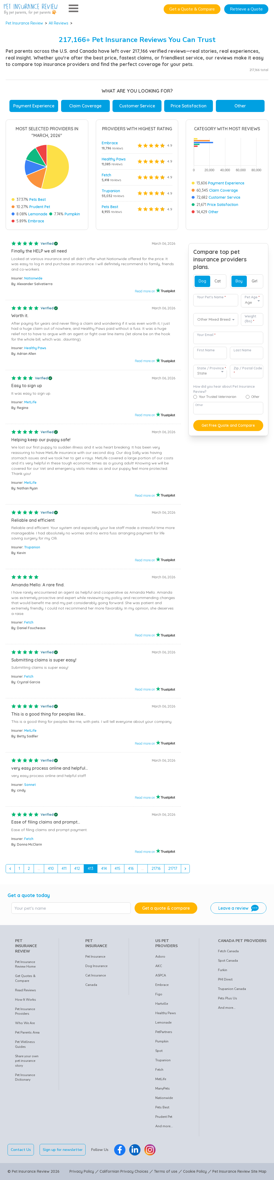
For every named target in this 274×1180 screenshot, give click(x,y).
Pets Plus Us (227, 998)
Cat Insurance (95, 975)
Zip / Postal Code (248, 370)
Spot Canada (228, 960)
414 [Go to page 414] (104, 868)
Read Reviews (25, 990)
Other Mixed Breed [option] (213, 319)
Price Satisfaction (188, 105)
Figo (158, 994)
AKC (158, 966)
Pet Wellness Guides (25, 1044)
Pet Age (252, 297)
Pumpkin (72, 214)
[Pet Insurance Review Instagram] (150, 1150)
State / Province (211, 368)
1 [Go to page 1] (19, 868)
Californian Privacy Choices (124, 1171)
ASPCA (160, 975)
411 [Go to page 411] (64, 868)
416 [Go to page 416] (131, 868)
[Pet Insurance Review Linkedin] (134, 1150)
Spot (159, 1051)
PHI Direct (225, 979)
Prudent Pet (39, 206)
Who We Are (25, 1023)
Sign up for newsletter (63, 1149)
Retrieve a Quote (246, 9)
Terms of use (165, 1171)
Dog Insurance (96, 966)
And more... (164, 1126)
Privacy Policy (81, 1171)
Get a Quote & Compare (192, 9)
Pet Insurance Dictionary (25, 1077)
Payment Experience (33, 105)
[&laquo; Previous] (10, 868)
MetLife (30, 402)
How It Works (25, 999)
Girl (254, 281)
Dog (202, 281)
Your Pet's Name (211, 297)
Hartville (161, 1004)
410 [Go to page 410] (51, 868)
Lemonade (37, 214)
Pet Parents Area (27, 1032)
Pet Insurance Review (24, 23)
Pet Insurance (95, 956)
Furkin (222, 970)
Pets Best (37, 199)
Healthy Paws (114, 159)
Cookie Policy (195, 1171)
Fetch (106, 175)
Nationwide (33, 278)
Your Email (206, 335)
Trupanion (111, 190)
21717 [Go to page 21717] (172, 868)
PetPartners (163, 1032)
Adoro (160, 956)
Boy (239, 281)
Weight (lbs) (250, 318)
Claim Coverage (85, 105)
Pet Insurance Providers (25, 1011)
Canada (91, 985)
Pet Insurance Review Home (25, 964)
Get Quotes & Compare (25, 978)
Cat (218, 281)
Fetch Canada (228, 951)
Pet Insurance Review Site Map (239, 1171)
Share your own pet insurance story (26, 1061)
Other (240, 105)
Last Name (242, 350)
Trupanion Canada (232, 989)
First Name (206, 350)
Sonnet (30, 785)
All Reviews (58, 23)
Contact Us (21, 1149)
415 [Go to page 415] (117, 868)
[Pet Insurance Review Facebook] (119, 1150)
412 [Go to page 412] (77, 868)
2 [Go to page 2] (29, 868)
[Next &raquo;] (185, 868)
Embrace (36, 221)
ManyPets (162, 1088)
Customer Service (137, 105)
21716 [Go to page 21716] (156, 868)
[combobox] (215, 319)
